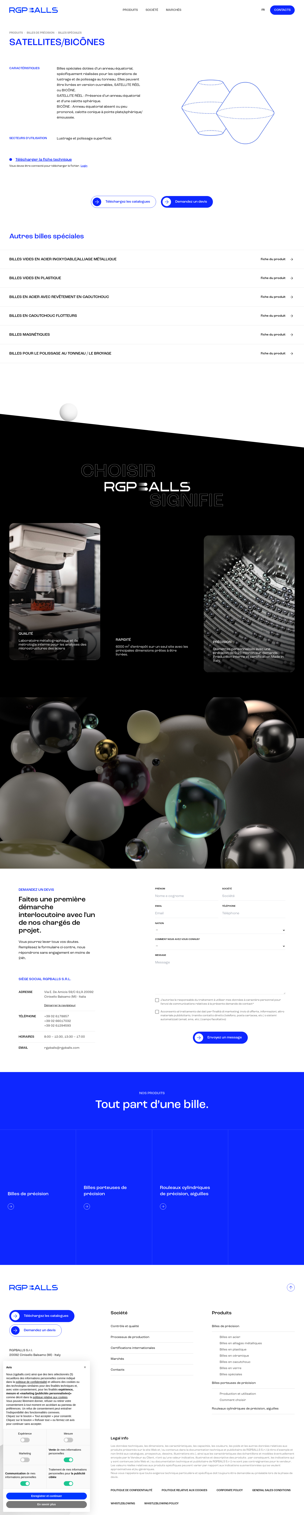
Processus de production (130, 1337)
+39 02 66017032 (57, 1021)
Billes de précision (40, 32)
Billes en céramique (234, 1355)
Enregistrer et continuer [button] (46, 1496)
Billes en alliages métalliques (241, 1343)
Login (84, 166)
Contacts (282, 10)
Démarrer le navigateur (60, 1005)
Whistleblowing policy (161, 1503)
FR (263, 10)
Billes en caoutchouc (235, 1362)
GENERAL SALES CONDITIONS (271, 1490)
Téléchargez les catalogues (46, 1316)
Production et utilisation (238, 1394)
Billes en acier (230, 1337)
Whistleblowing (123, 1503)
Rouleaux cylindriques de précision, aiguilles (245, 1408)
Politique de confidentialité (131, 1490)
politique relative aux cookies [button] (50, 1397)
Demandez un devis (40, 1330)
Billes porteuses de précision (234, 1383)
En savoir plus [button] (46, 1504)
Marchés (173, 10)
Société (152, 10)
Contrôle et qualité (125, 1326)
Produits (130, 10)
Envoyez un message (224, 1037)
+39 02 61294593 (57, 1025)
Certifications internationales (133, 1348)
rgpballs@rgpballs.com (61, 1048)
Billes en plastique (233, 1349)
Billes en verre (230, 1368)
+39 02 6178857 (56, 1016)
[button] (85, 1367)
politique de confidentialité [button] (31, 1381)
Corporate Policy (230, 1490)
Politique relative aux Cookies (184, 1490)
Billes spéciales (70, 32)
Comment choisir (233, 1400)
